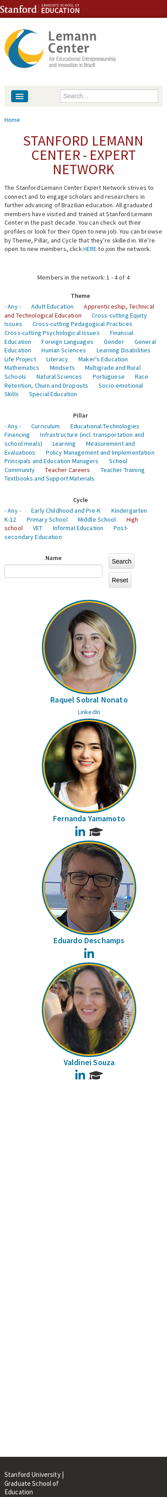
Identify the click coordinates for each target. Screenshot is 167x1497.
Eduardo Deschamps (88, 940)
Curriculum (45, 426)
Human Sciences (63, 350)
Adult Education (52, 306)
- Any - (12, 306)
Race (142, 376)
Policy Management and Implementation (100, 452)
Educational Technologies (104, 426)
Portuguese (109, 376)
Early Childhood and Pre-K (66, 510)
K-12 (10, 519)
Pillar (80, 415)
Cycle (80, 500)
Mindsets (62, 368)
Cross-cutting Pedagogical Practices (82, 324)
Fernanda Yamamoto (89, 818)
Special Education (53, 394)
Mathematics (22, 368)
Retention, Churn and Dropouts (46, 385)
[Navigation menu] (19, 96)
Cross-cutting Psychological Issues (52, 333)
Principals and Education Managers (51, 461)
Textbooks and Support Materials (49, 478)
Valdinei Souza (89, 1062)
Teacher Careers (67, 470)
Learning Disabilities (124, 350)
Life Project (20, 359)
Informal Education (78, 528)
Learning (64, 443)
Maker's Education (103, 359)
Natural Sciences (59, 376)
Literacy (57, 359)
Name (53, 558)
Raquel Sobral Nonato (89, 699)
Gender (114, 342)
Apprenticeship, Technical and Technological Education (79, 310)
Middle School (97, 519)
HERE (90, 249)
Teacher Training (123, 470)
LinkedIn (89, 712)
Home (12, 120)
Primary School (47, 519)
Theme (80, 296)
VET (37, 528)
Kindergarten (129, 510)
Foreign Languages (67, 342)
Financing (17, 435)
